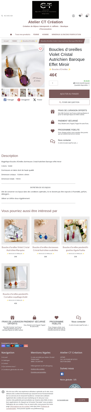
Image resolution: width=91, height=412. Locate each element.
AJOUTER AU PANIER (69, 94)
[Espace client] (73, 16)
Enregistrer (24, 99)
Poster (37, 99)
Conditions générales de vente (12, 370)
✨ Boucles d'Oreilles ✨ (29, 41)
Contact (4, 363)
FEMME (14, 41)
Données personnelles (38, 372)
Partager (9, 99)
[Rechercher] (2, 15)
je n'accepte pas (62, 400)
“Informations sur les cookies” (20, 406)
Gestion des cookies (37, 369)
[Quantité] (53, 83)
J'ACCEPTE (81, 400)
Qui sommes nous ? (8, 366)
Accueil (6, 41)
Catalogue (5, 360)
